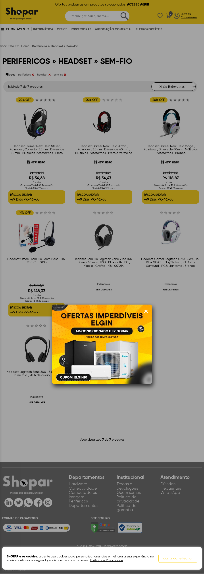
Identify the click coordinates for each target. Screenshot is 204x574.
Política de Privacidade (106, 560)
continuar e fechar (178, 558)
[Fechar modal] (146, 311)
